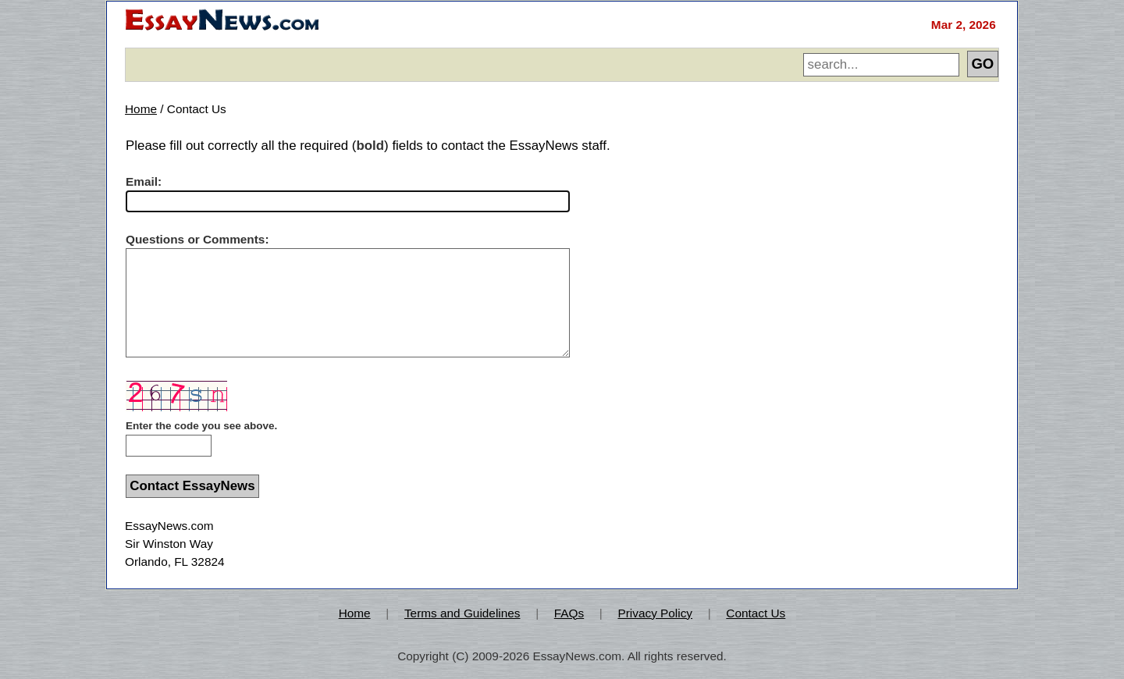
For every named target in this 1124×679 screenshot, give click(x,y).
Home (141, 109)
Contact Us (755, 613)
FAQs (569, 613)
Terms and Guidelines (462, 613)
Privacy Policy (654, 613)
